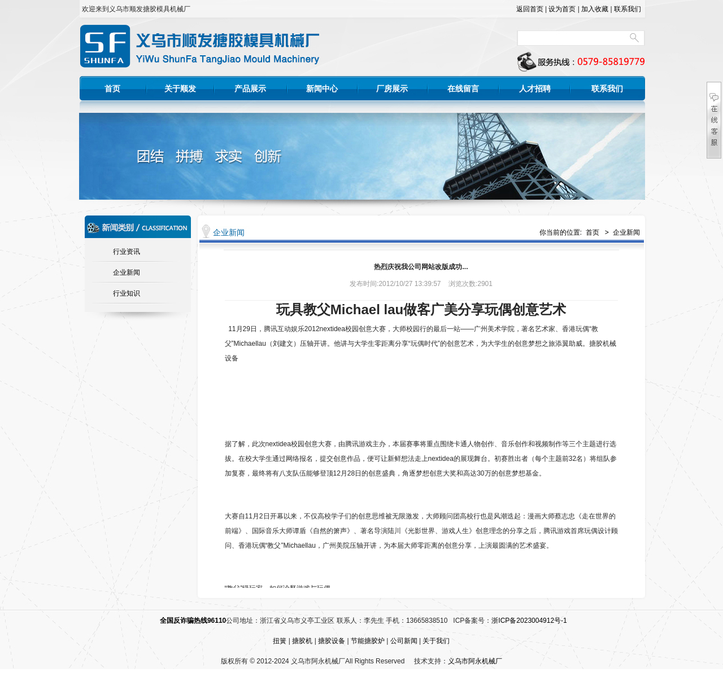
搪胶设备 (331, 641)
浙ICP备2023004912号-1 (529, 620)
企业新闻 (126, 272)
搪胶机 (302, 641)
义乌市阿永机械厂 (475, 661)
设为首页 (562, 9)
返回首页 (529, 9)
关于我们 (436, 641)
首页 (112, 88)
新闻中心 (322, 88)
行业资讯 (126, 252)
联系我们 (627, 9)
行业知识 (126, 293)
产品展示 (250, 88)
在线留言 (463, 88)
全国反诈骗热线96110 (193, 620)
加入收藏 (594, 9)
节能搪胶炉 (368, 641)
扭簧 (279, 641)
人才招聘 (535, 88)
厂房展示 (392, 88)
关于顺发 (180, 88)
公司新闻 (403, 641)
